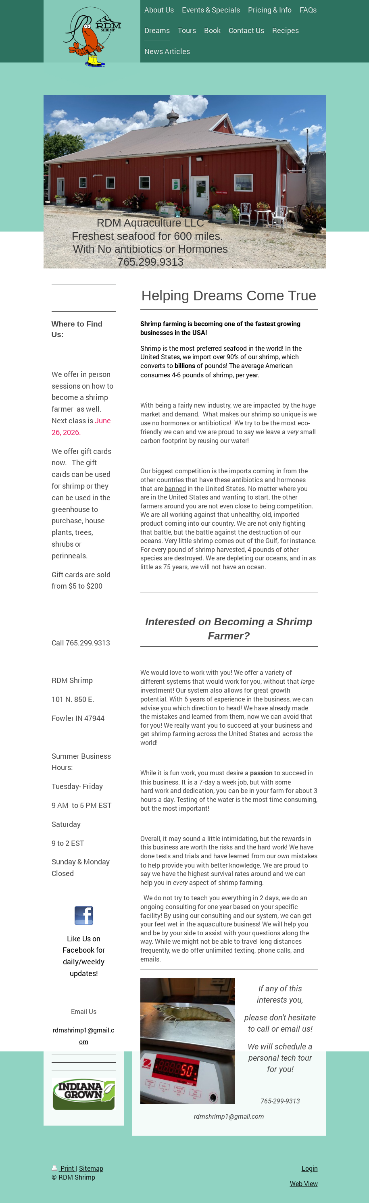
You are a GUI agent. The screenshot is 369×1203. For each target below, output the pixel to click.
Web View (304, 1183)
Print (64, 1168)
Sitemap (91, 1168)
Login (310, 1168)
